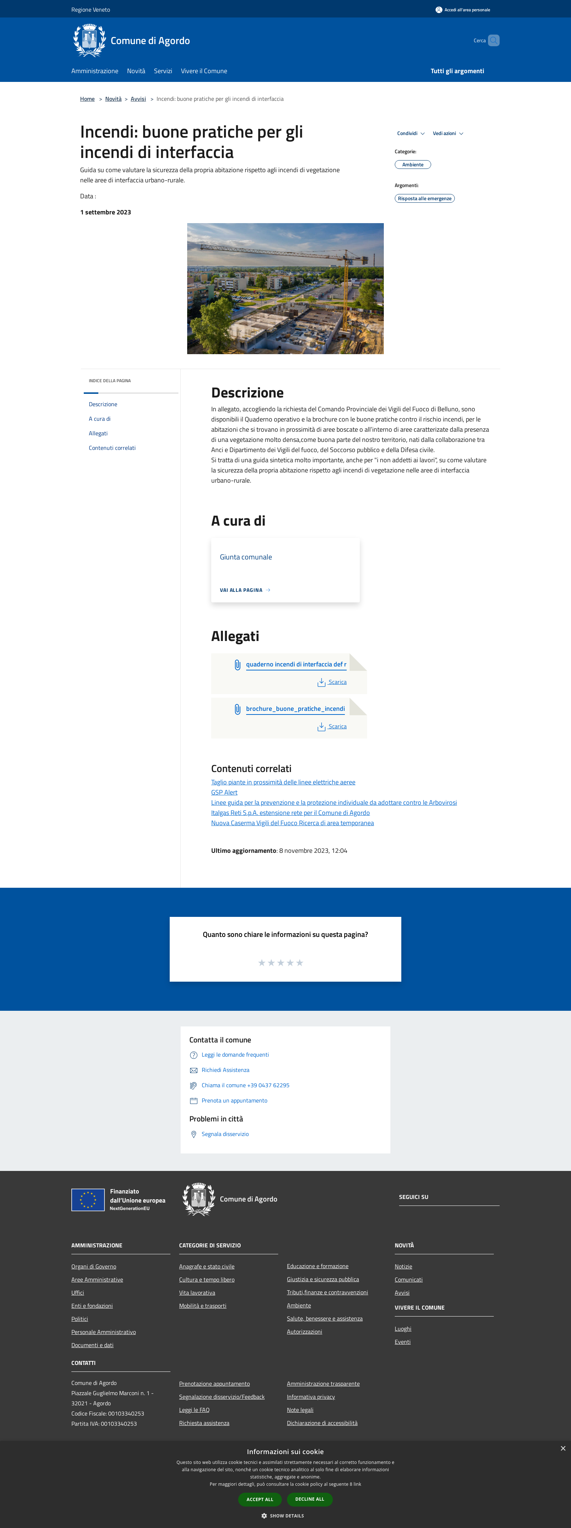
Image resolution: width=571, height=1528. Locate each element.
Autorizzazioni (304, 1331)
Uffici (77, 1292)
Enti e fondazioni (92, 1305)
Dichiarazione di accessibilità (322, 1422)
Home (87, 98)
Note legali (300, 1409)
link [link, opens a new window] (357, 1484)
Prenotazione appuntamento (214, 1383)
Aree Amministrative (97, 1279)
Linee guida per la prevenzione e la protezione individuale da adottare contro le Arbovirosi (334, 802)
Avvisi (138, 98)
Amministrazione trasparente (323, 1383)
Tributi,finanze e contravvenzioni (327, 1292)
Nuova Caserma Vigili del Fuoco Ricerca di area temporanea (292, 823)
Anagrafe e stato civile (207, 1266)
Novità (113, 98)
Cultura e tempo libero (207, 1279)
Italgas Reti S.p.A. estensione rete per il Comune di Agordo (290, 813)
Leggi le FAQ (194, 1409)
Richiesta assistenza (204, 1422)
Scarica (331, 681)
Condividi (412, 133)
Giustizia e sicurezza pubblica (323, 1279)
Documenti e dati (92, 1345)
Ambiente (299, 1305)
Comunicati (409, 1279)
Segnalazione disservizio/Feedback (222, 1396)
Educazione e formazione (317, 1266)
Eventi (403, 1341)
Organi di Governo (93, 1266)
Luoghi (403, 1328)
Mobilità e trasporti (203, 1305)
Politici (79, 1318)
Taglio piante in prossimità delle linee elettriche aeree (283, 782)
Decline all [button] (309, 1499)
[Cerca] (491, 40)
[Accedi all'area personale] (463, 9)
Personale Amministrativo (103, 1331)
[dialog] (285, 1484)
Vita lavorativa (197, 1292)
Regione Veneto (90, 9)
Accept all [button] (260, 1499)
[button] (285, 1515)
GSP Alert (224, 792)
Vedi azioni (449, 133)
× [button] (563, 1449)
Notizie (403, 1266)
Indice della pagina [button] (110, 380)
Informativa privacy (311, 1396)
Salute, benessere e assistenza (325, 1318)
